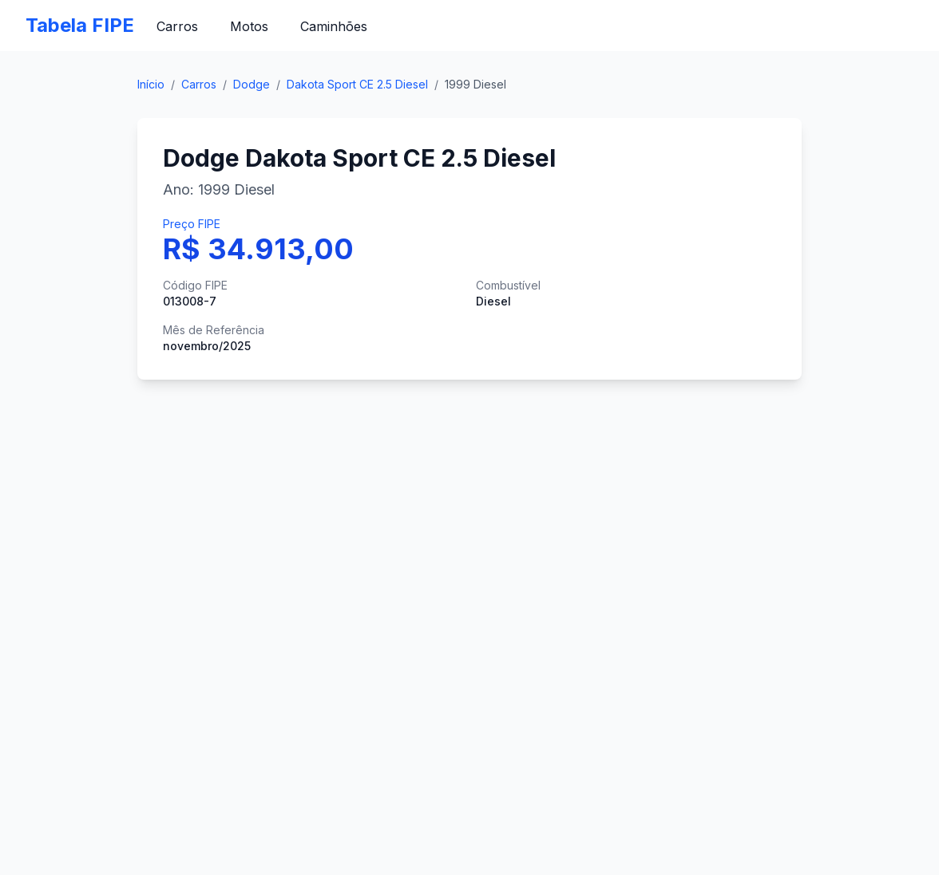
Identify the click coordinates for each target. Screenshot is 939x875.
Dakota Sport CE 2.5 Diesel (357, 84)
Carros (177, 26)
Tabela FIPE (80, 25)
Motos (249, 26)
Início (150, 84)
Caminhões (333, 26)
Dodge (251, 84)
